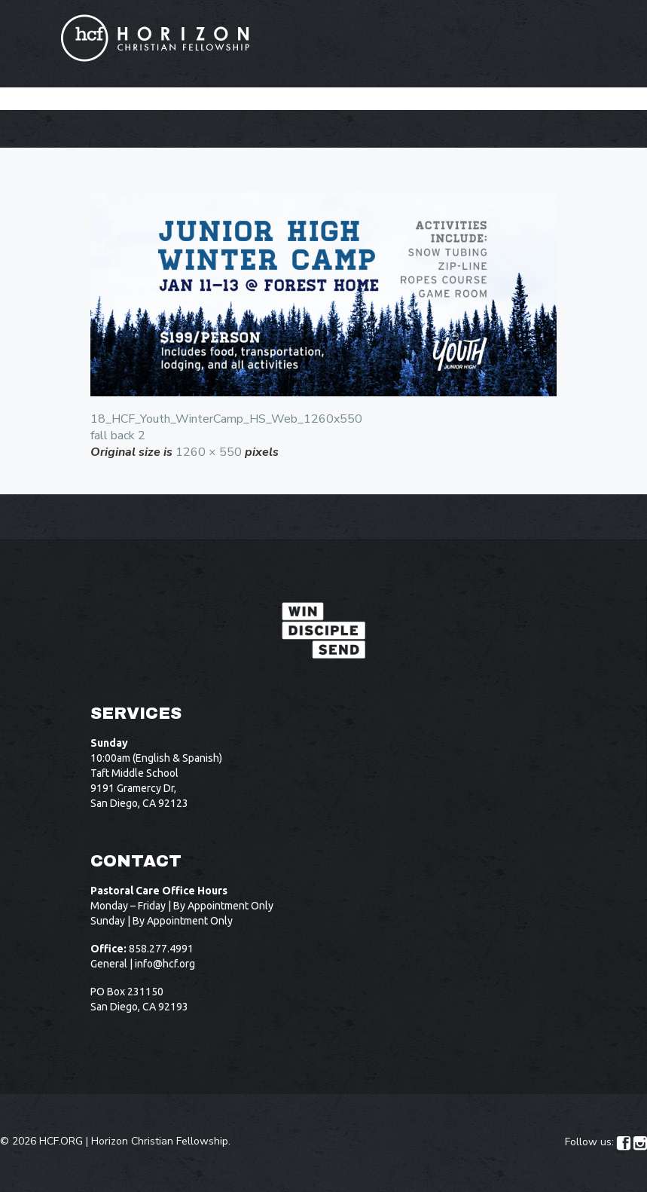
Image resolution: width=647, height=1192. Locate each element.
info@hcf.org (165, 964)
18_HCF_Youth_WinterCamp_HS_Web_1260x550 (226, 419)
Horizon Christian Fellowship (159, 1141)
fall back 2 (117, 435)
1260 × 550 (208, 452)
